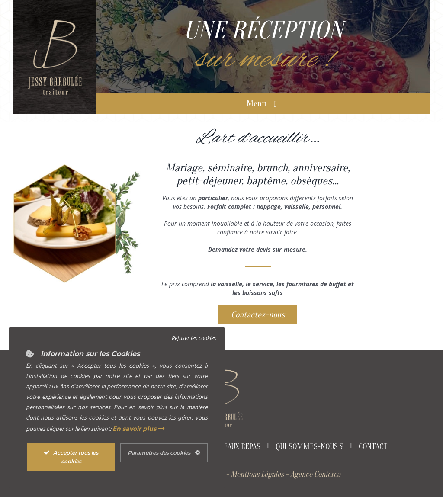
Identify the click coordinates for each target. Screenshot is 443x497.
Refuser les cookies (194, 338)
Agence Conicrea (315, 474)
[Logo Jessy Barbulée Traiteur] (54, 21)
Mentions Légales (257, 474)
